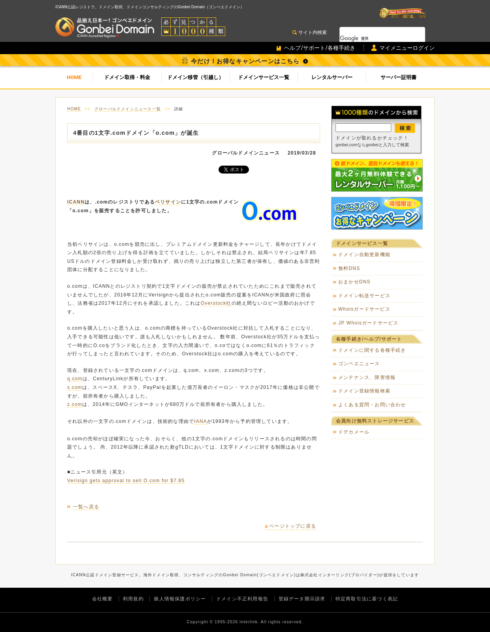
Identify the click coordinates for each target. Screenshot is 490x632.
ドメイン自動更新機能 (364, 254)
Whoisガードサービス (364, 309)
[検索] (372, 38)
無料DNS (349, 268)
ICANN (76, 202)
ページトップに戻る (292, 526)
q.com (75, 378)
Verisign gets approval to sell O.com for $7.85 (126, 480)
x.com (74, 387)
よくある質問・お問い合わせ (372, 404)
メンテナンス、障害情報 (367, 377)
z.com (74, 404)
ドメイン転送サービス (364, 295)
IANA (200, 421)
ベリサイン (168, 202)
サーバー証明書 (398, 77)
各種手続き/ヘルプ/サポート (369, 339)
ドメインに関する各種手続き (372, 350)
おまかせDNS (354, 282)
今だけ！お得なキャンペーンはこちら (245, 61)
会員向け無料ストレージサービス (375, 421)
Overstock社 (216, 303)
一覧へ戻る (86, 506)
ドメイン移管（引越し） (195, 77)
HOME (74, 77)
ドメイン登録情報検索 (364, 391)
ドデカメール (353, 432)
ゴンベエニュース (359, 363)
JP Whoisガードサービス (368, 323)
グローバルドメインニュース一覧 (127, 109)
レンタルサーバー (331, 77)
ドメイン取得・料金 (127, 77)
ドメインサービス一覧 (263, 77)
